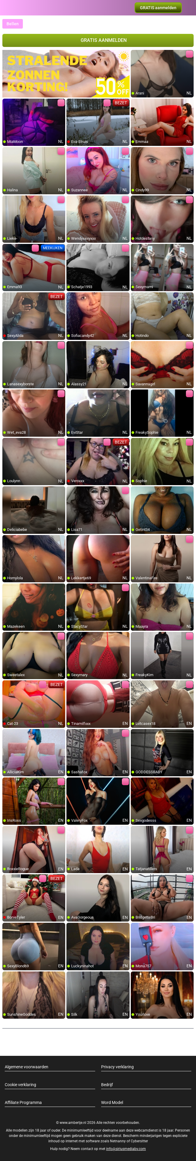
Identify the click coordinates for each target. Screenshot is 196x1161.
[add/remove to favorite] (135, 55)
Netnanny (118, 1141)
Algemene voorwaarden (26, 1066)
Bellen (13, 23)
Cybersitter (139, 1141)
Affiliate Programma (23, 1102)
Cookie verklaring (20, 1084)
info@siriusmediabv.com (126, 1149)
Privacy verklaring (117, 1066)
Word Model (112, 1102)
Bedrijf (107, 1084)
